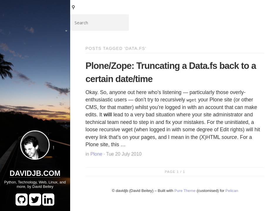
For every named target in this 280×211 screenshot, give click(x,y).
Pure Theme (184, 190)
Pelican (231, 190)
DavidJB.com (35, 173)
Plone (96, 154)
